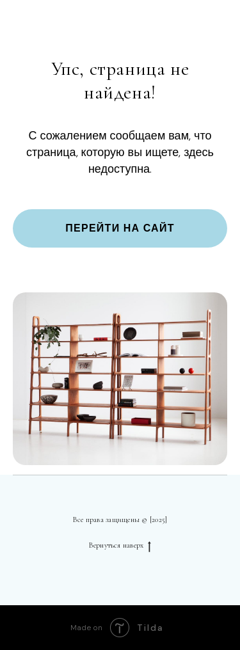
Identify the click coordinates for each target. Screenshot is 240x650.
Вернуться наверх (120, 545)
